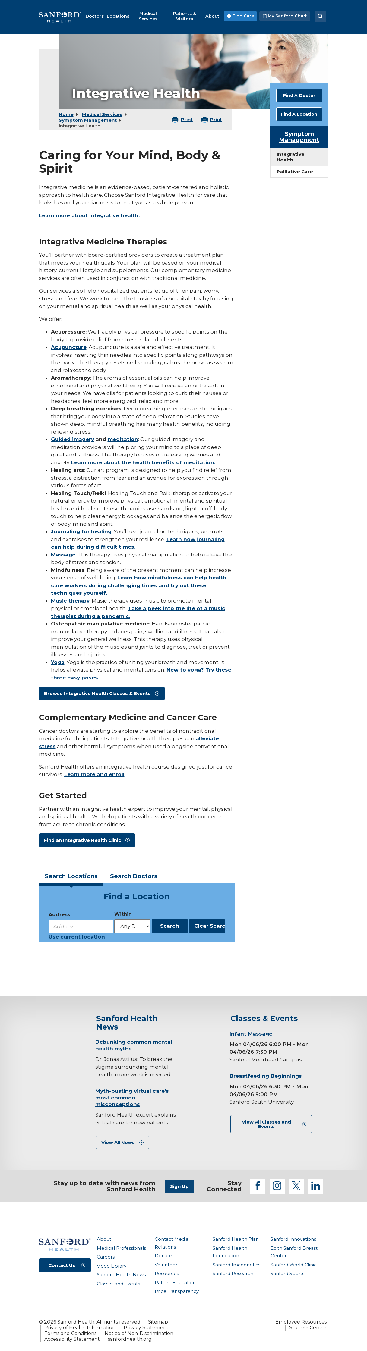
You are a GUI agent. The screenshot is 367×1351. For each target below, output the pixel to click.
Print (187, 119)
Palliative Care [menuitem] (295, 171)
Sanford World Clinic (294, 1265)
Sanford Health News (121, 1274)
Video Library (111, 1266)
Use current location (77, 937)
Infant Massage (250, 1034)
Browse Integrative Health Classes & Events (97, 693)
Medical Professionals (121, 1248)
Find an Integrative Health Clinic (82, 840)
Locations (71, 876)
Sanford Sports (287, 1273)
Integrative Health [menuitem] (291, 157)
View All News (118, 1142)
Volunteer (166, 1265)
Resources (167, 1273)
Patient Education (175, 1282)
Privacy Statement (146, 1328)
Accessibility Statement (72, 1339)
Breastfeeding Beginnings (265, 1076)
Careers (106, 1257)
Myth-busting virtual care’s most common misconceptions (132, 1097)
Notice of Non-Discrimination (139, 1333)
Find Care (240, 16)
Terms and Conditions (70, 1333)
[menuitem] (94, 16)
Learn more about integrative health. (89, 215)
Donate (163, 1256)
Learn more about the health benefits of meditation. (143, 462)
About (104, 1239)
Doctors (133, 876)
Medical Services (102, 114)
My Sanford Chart (284, 16)
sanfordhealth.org (130, 1339)
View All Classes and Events (266, 1124)
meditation (123, 439)
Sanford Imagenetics (236, 1265)
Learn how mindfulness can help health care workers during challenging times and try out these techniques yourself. (138, 585)
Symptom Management (88, 120)
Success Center (308, 1328)
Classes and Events (118, 1284)
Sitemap (158, 1322)
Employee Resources (301, 1322)
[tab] (71, 878)
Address (59, 914)
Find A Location (299, 114)
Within (123, 914)
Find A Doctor (299, 95)
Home (66, 114)
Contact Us (61, 1265)
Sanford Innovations (293, 1239)
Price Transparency (177, 1291)
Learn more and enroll (94, 774)
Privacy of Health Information (79, 1328)
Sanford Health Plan (236, 1239)
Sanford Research (233, 1273)
